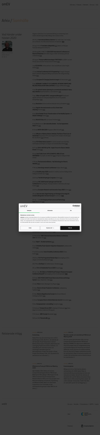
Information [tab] (50, 210)
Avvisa (30, 228)
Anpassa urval (50, 228)
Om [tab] (71, 210)
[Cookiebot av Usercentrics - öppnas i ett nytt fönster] (74, 206)
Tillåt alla (70, 228)
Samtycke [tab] (29, 210)
